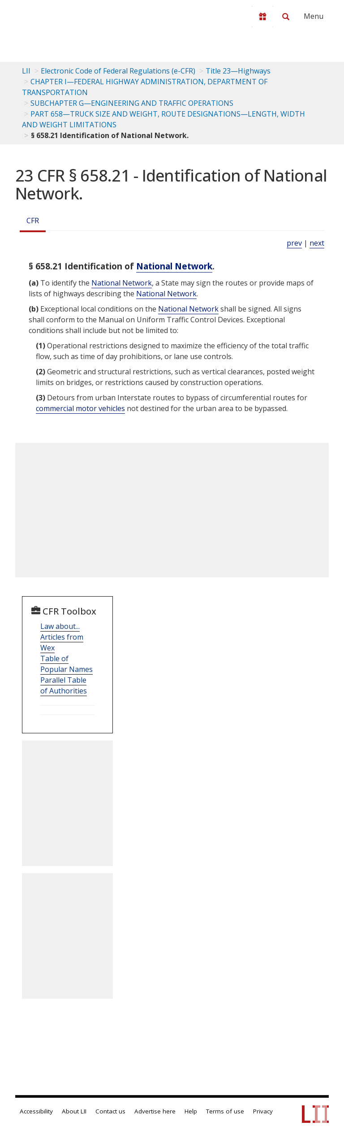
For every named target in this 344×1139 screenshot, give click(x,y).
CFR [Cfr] (32, 220)
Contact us (110, 1111)
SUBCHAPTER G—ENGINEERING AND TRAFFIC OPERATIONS (131, 103)
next (317, 243)
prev (294, 243)
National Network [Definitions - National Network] (174, 266)
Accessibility (36, 1111)
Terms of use (225, 1111)
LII (26, 71)
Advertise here (155, 1111)
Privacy (263, 1111)
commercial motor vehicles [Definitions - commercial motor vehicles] (80, 408)
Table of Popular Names (66, 664)
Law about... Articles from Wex (61, 637)
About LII (74, 1111)
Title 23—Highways (238, 71)
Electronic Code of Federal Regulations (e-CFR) (118, 71)
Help (191, 1111)
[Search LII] (286, 16)
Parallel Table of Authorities (63, 685)
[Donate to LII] (262, 16)
